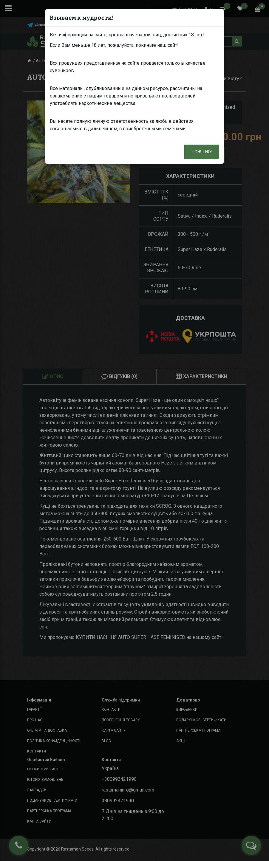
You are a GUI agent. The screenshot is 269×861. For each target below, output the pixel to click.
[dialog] (134, 430)
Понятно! (202, 151)
